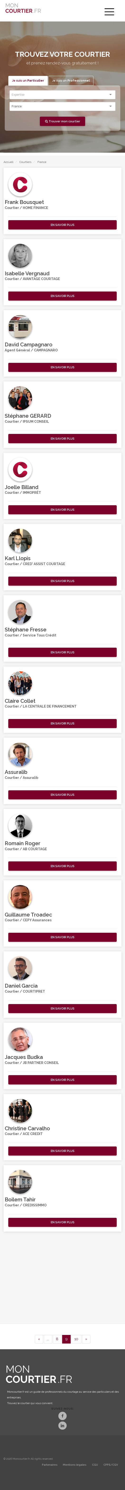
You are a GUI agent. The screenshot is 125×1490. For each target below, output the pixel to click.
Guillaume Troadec (28, 915)
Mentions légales (74, 1464)
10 (76, 1339)
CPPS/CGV (110, 1464)
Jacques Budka (24, 1057)
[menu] (109, 12)
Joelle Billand (21, 487)
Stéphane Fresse (25, 629)
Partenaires (49, 1464)
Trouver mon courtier (62, 121)
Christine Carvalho (27, 1128)
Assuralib (16, 772)
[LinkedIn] (62, 1426)
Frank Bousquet (24, 202)
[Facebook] (62, 1416)
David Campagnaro (28, 344)
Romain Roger (22, 843)
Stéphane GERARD (28, 416)
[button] (62, 224)
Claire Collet (20, 701)
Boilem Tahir (20, 1199)
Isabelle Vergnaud (27, 273)
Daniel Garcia (21, 986)
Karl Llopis (18, 558)
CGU (95, 1464)
